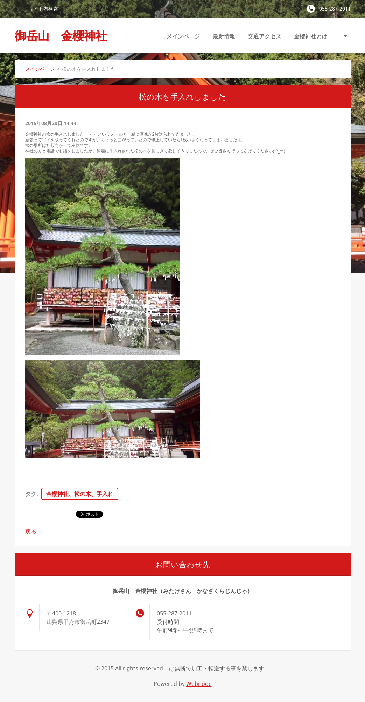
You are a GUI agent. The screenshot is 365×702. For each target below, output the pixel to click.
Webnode (199, 684)
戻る (30, 531)
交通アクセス (264, 36)
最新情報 (224, 36)
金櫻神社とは (311, 36)
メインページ (183, 36)
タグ (30, 494)
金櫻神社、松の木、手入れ (79, 494)
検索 (19, 8)
